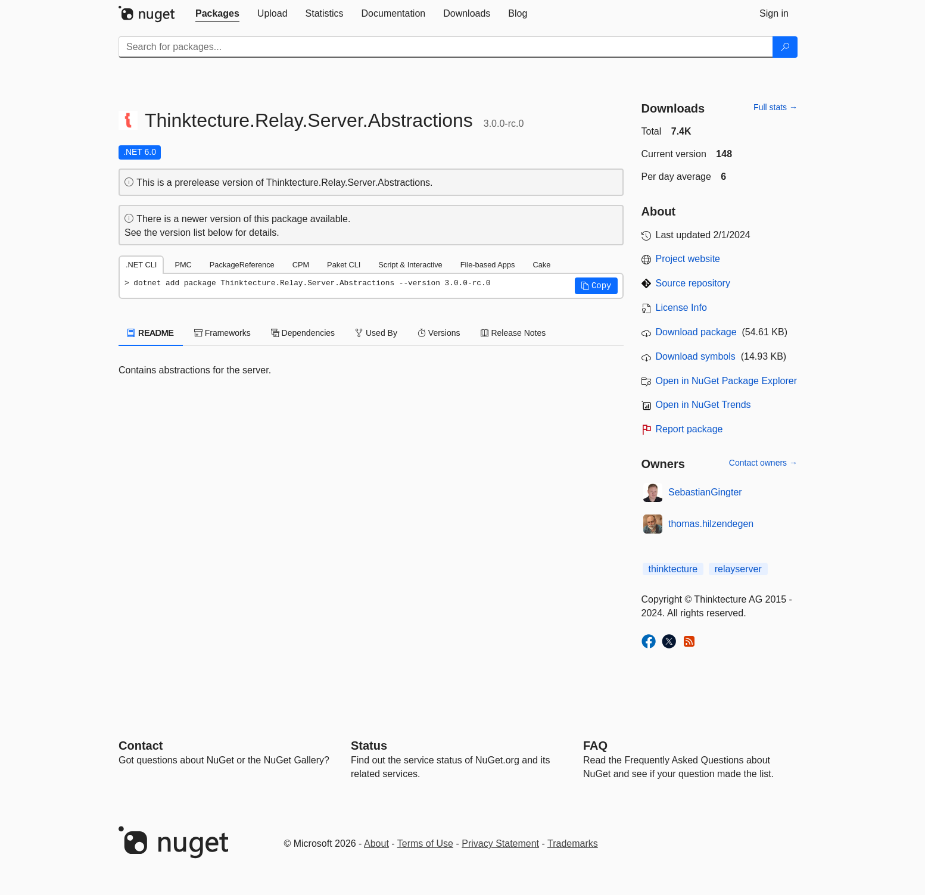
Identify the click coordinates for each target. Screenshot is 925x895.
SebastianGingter (705, 492)
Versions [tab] (439, 333)
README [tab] (150, 333)
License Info (681, 308)
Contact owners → (763, 462)
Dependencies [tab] (303, 333)
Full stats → (775, 107)
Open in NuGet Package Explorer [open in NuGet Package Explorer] (726, 381)
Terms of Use (425, 843)
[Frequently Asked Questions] (595, 745)
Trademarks (572, 843)
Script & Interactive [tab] (410, 264)
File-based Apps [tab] (487, 264)
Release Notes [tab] (513, 333)
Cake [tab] (541, 264)
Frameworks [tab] (222, 333)
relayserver (738, 569)
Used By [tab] (376, 333)
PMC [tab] (183, 264)
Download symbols (696, 356)
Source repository (693, 283)
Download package (696, 332)
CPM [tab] (300, 264)
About (376, 843)
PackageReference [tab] (242, 264)
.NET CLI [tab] (141, 264)
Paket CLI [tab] (343, 264)
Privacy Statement (500, 843)
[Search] (785, 47)
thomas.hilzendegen (710, 524)
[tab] (217, 14)
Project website (688, 259)
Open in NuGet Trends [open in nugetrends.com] (703, 405)
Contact (141, 745)
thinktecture (673, 569)
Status (369, 745)
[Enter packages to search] (446, 47)
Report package (689, 429)
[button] (596, 285)
